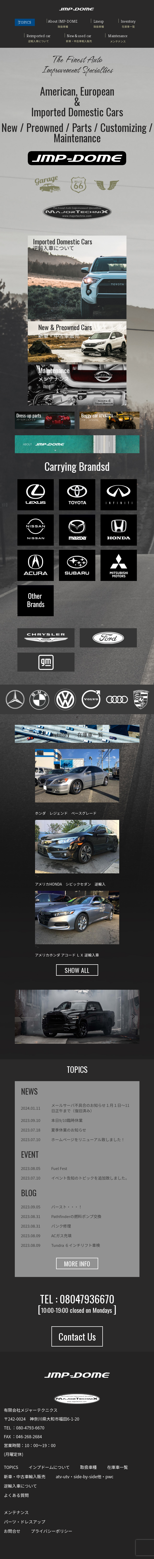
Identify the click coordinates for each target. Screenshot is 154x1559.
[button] (20, 1016)
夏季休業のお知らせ (68, 1130)
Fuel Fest (59, 1168)
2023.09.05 (31, 1206)
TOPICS (24, 22)
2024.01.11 (31, 1108)
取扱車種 (88, 1467)
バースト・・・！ (66, 1206)
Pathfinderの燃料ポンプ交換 (76, 1216)
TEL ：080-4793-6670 (24, 1427)
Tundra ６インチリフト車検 (75, 1245)
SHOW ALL (77, 970)
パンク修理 (61, 1226)
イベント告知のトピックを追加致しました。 (90, 1178)
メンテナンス (16, 1512)
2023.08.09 (31, 1235)
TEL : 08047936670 (77, 1299)
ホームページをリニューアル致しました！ (88, 1139)
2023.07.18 (31, 1130)
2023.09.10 (31, 1120)
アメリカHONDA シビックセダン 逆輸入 (70, 884)
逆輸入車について (20, 1486)
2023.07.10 (31, 1139)
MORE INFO (77, 1263)
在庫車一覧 (117, 1467)
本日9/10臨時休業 (67, 1120)
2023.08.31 (31, 1216)
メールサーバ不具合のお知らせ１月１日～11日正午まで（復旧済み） (90, 1107)
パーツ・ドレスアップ (24, 1522)
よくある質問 (16, 1495)
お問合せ (12, 1531)
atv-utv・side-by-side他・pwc (84, 1476)
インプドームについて (49, 1467)
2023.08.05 (31, 1168)
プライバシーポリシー (51, 1531)
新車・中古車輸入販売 (24, 1476)
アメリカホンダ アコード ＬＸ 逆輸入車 (67, 955)
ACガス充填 (61, 1235)
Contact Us (77, 1336)
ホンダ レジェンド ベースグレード (66, 813)
